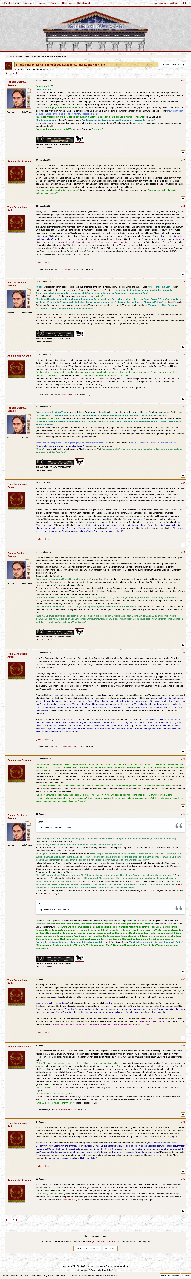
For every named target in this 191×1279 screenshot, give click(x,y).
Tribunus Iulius (68, 1200)
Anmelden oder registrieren (166, 3)
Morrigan (21, 69)
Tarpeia (178, 884)
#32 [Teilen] (183, 979)
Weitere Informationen (170, 1275)
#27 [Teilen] (183, 483)
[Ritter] (28, 94)
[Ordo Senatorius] (28, 106)
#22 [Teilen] (183, 160)
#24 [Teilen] (183, 281)
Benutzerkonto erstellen (87, 1248)
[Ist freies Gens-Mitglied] (28, 102)
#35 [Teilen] (183, 1179)
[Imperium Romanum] (95, 31)
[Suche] (185, 3)
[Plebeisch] (28, 98)
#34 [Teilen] (183, 1122)
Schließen (186, 1275)
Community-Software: (95, 1270)
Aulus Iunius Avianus (65, 395)
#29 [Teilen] (183, 653)
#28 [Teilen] (183, 552)
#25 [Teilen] (183, 354)
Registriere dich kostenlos (102, 1241)
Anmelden (110, 1248)
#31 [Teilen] (183, 814)
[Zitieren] (183, 152)
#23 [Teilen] (183, 206)
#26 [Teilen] (183, 407)
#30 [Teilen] (183, 759)
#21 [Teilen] (183, 81)
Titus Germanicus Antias (67, 269)
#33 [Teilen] (183, 1045)
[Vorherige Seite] (6, 74)
